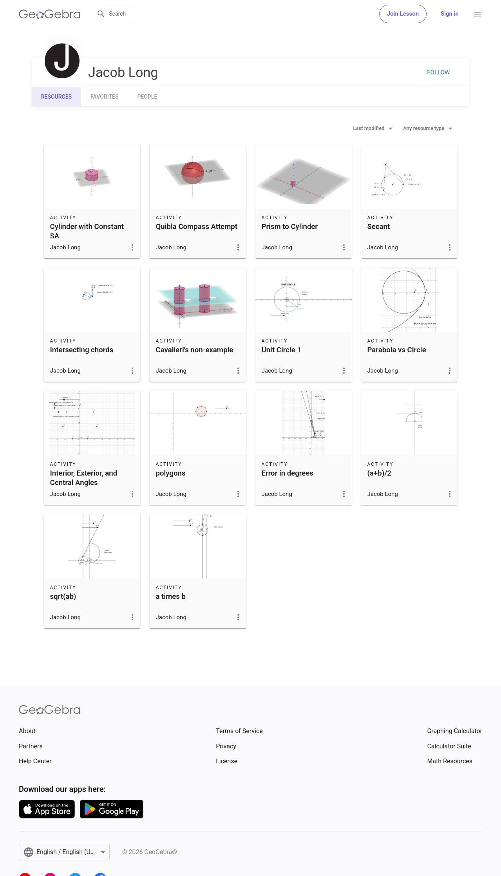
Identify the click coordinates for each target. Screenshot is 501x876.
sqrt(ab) (63, 596)
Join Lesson (403, 13)
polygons (171, 473)
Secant (378, 226)
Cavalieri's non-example (194, 350)
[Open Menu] (477, 14)
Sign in (450, 13)
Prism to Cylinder (290, 226)
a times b (171, 596)
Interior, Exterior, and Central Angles (84, 478)
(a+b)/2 (379, 473)
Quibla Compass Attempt (197, 226)
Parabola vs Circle (396, 350)
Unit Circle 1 (282, 350)
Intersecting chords (82, 350)
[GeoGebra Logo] (49, 14)
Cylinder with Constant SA (87, 231)
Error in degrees (287, 473)
